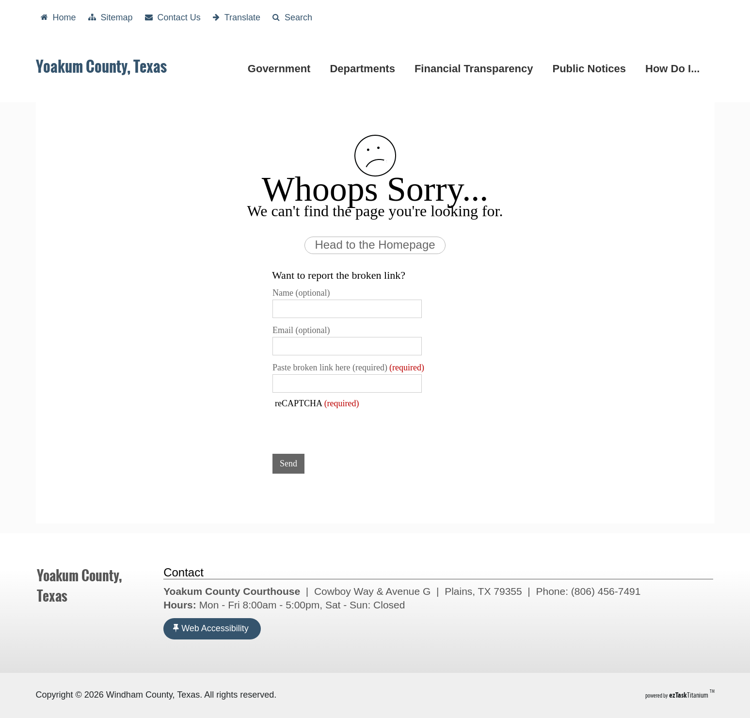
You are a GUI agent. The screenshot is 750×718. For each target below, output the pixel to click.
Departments (364, 69)
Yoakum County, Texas (101, 66)
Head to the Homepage (375, 244)
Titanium (689, 695)
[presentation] (346, 428)
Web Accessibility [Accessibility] (211, 628)
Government (281, 69)
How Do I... (674, 69)
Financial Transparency (476, 69)
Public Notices (591, 69)
